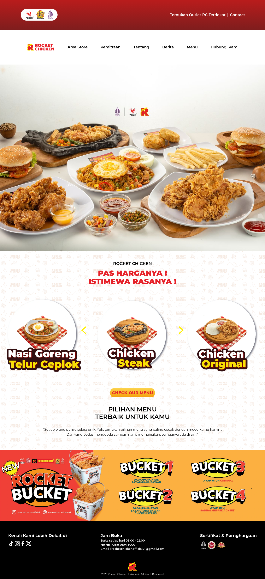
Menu (192, 47)
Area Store (77, 47)
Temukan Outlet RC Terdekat (198, 15)
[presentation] (84, 330)
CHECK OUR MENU (132, 392)
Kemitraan (110, 47)
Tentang (141, 47)
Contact (237, 15)
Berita (168, 47)
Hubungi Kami (224, 47)
